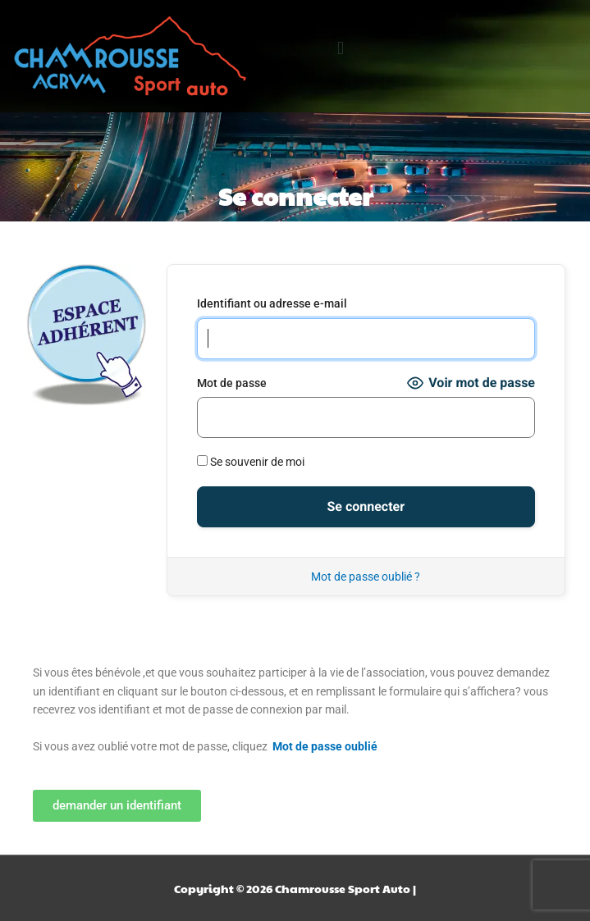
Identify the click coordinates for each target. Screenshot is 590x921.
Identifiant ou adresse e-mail (272, 303)
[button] (340, 48)
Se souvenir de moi (250, 461)
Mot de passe (232, 383)
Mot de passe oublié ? (365, 576)
